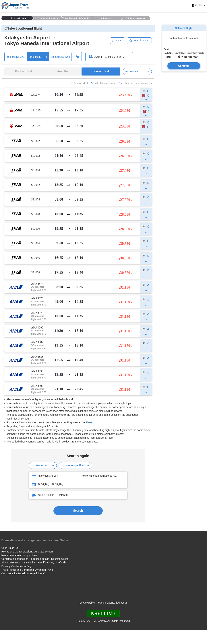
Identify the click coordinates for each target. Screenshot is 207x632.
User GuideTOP (10, 547)
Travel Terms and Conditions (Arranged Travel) (27, 569)
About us (122, 602)
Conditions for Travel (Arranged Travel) (23, 573)
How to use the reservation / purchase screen (27, 551)
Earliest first (23, 71)
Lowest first (101, 71)
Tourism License (106, 602)
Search (78, 510)
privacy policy (87, 602)
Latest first (62, 71)
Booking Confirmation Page (16, 566)
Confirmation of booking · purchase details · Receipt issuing (35, 558)
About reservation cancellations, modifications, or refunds (33, 562)
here (89, 422)
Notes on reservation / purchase (19, 555)
